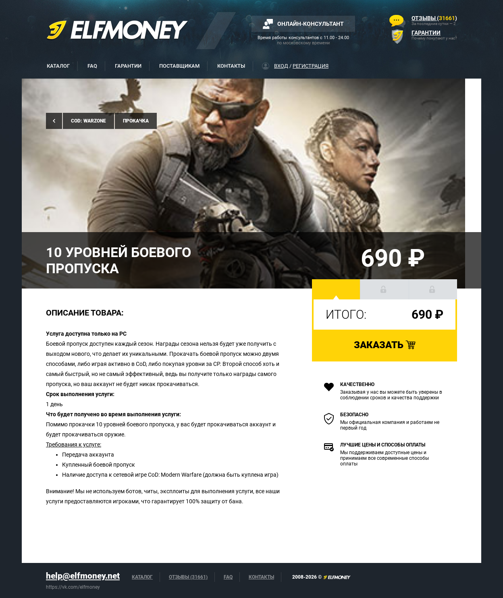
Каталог (58, 66)
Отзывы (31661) (188, 577)
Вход (281, 66)
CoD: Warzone (88, 121)
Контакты (231, 66)
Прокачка (136, 121)
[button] (336, 289)
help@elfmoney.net (83, 576)
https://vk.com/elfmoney (73, 587)
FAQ (92, 66)
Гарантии (128, 66)
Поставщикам (179, 66)
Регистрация (310, 66)
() (434, 18)
